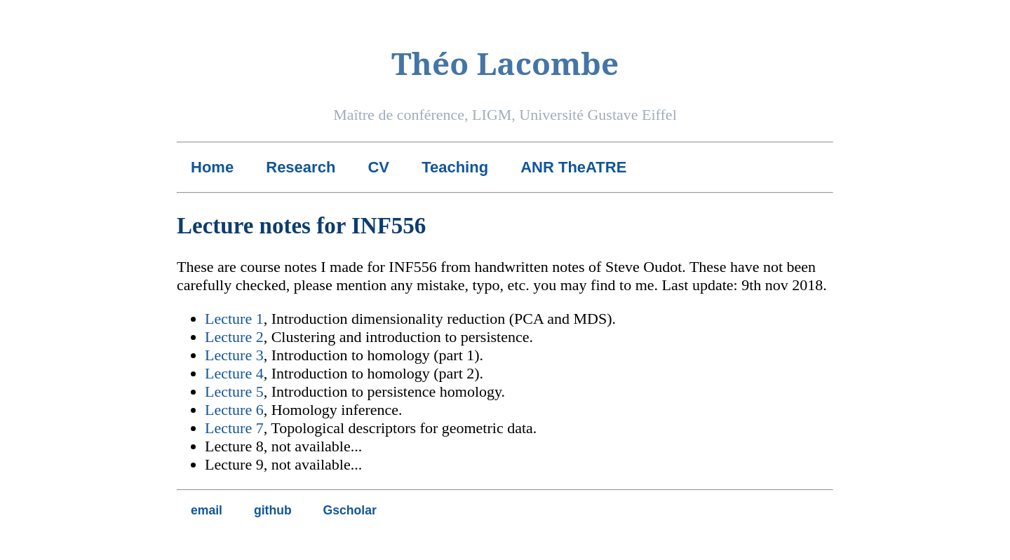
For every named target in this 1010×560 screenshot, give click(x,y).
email (206, 510)
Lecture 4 (234, 373)
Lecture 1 (234, 318)
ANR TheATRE (573, 167)
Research (300, 167)
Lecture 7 (234, 428)
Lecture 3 (234, 355)
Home (212, 167)
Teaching (455, 167)
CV (378, 167)
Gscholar (350, 510)
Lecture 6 (234, 409)
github (273, 510)
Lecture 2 (234, 337)
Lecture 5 (234, 391)
